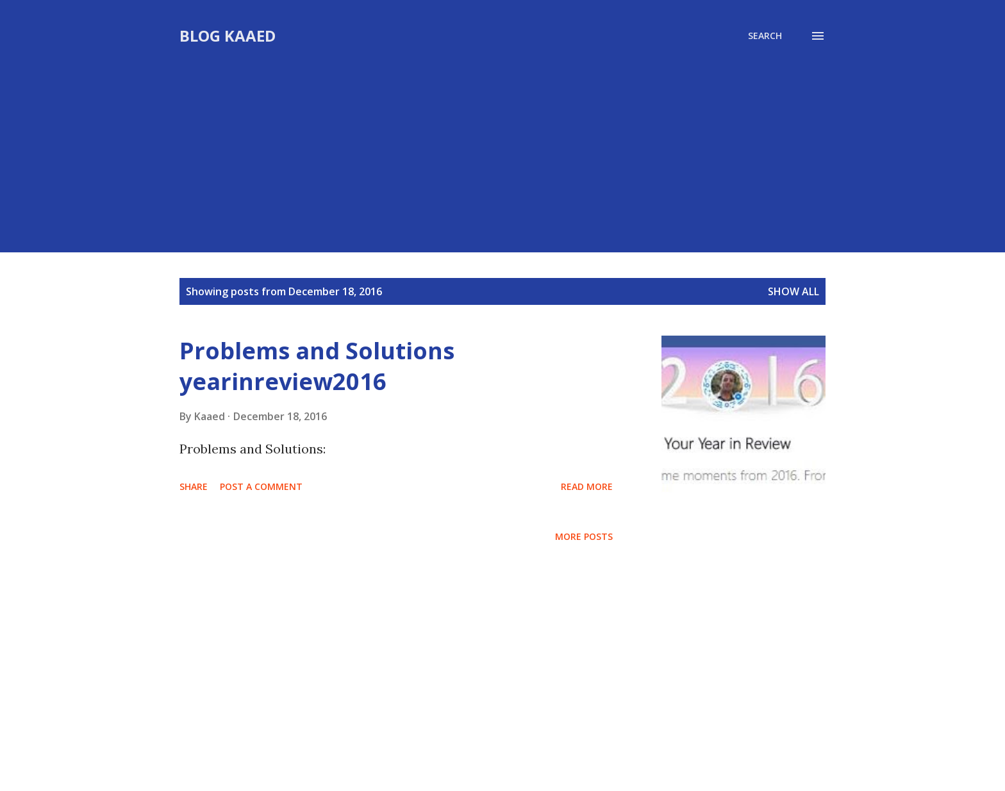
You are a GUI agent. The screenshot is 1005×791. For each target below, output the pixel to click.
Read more (587, 486)
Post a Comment (261, 486)
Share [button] (193, 486)
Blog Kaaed (227, 35)
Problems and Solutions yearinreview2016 (316, 366)
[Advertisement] (502, 142)
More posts (584, 536)
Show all (793, 291)
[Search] (765, 36)
